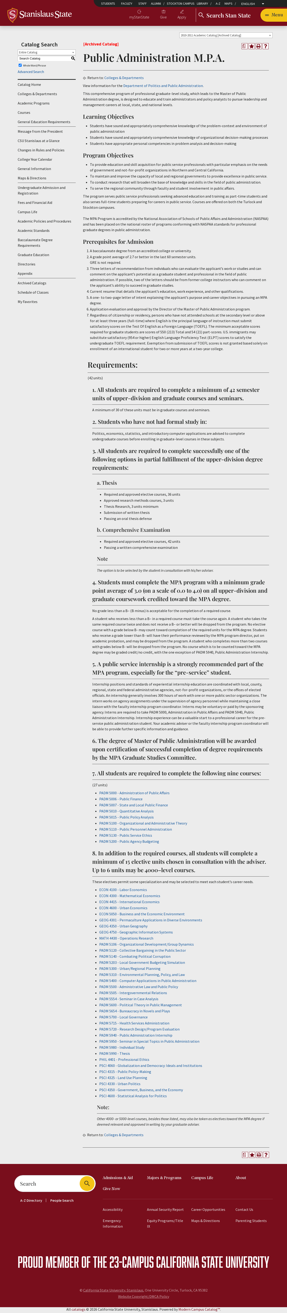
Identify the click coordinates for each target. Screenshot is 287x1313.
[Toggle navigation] (273, 15)
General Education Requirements (44, 123)
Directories (26, 265)
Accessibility (113, 1211)
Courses (24, 114)
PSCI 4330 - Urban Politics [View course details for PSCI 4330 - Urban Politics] (119, 1085)
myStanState (139, 17)
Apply (182, 17)
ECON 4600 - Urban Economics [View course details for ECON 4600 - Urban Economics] (123, 909)
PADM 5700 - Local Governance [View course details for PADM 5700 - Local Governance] (123, 1018)
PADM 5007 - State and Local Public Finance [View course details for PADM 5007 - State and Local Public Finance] (133, 806)
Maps (228, 3)
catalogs (78, 1310)
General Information (34, 170)
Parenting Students (251, 1222)
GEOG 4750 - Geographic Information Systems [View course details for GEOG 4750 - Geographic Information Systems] (136, 933)
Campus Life (27, 213)
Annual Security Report (165, 1211)
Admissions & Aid (118, 1179)
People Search (62, 1201)
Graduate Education (33, 256)
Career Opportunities (208, 1211)
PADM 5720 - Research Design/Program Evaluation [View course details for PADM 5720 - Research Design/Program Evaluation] (139, 1030)
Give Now (111, 1190)
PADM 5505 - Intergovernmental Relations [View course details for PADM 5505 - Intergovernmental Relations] (133, 994)
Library (202, 3)
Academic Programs (34, 104)
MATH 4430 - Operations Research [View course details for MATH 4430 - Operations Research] (126, 939)
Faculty (126, 3)
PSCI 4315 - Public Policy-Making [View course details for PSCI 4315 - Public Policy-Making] (125, 1073)
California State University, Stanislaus (113, 1291)
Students (108, 3)
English (248, 4)
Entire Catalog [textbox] (28, 54)
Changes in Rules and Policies (41, 151)
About (241, 1179)
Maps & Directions (32, 179)
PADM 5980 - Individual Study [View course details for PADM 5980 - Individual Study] (121, 1048)
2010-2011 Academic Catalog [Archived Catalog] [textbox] (211, 37)
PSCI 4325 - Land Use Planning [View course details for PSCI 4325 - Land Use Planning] (123, 1079)
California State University (212, 1263)
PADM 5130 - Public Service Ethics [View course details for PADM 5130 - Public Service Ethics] (125, 836)
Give (163, 17)
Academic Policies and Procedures (44, 222)
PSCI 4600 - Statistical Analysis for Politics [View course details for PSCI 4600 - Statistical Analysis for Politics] (133, 1097)
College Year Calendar (35, 161)
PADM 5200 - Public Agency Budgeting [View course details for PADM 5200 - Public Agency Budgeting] (129, 842)
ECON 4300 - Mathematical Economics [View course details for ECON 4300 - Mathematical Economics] (129, 897)
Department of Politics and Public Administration (163, 87)
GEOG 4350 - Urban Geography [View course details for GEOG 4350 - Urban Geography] (123, 927)
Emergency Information (113, 1225)
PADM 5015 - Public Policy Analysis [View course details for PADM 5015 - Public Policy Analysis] (126, 818)
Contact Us (244, 1211)
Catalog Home (29, 86)
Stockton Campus (181, 3)
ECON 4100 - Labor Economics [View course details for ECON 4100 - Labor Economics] (123, 891)
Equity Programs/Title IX (165, 1225)
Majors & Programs (164, 1179)
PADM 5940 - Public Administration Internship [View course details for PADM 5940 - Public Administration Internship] (135, 1036)
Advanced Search (31, 73)
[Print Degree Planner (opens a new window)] (245, 48)
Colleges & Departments (37, 95)
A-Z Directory (31, 1201)
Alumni (156, 3)
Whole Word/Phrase (34, 67)
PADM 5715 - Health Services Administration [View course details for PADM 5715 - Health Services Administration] (134, 1024)
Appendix (25, 275)
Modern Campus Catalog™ (199, 1310)
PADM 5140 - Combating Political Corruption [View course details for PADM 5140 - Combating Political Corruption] (135, 957)
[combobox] (226, 36)
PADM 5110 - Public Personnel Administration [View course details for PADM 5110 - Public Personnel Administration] (135, 830)
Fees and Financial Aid (35, 204)
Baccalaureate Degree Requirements (35, 244)
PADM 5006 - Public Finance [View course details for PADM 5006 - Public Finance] (121, 800)
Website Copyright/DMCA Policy (143, 1298)
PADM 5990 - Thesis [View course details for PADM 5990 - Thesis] (114, 1054)
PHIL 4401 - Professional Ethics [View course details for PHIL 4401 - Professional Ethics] (124, 1061)
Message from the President (40, 133)
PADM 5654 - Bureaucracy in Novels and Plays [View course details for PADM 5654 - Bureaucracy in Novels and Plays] (134, 1012)
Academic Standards (34, 232)
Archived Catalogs (32, 284)
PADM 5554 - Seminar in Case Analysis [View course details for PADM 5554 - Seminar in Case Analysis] (128, 1000)
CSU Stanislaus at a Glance (39, 142)
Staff (142, 3)
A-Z (218, 3)
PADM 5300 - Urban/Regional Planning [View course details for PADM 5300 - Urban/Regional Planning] (130, 970)
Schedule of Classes (33, 294)
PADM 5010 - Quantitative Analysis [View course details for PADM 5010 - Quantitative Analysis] (126, 812)
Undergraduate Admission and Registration (41, 192)
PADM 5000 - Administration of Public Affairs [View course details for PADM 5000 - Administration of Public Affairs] (134, 794)
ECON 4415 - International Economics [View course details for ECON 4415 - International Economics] (129, 903)
